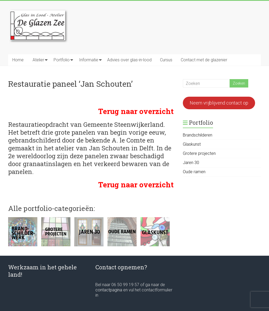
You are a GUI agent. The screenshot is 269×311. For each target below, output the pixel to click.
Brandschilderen (197, 135)
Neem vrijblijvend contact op (219, 103)
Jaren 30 (191, 162)
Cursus (166, 59)
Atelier (38, 59)
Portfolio (62, 59)
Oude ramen (194, 171)
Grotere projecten (199, 153)
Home (18, 59)
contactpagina (109, 289)
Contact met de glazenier (204, 59)
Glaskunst (192, 144)
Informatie (88, 59)
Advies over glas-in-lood (129, 59)
